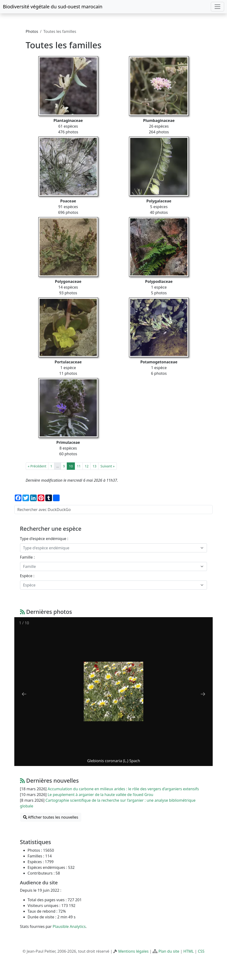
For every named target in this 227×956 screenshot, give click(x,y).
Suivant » (107, 466)
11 (79, 466)
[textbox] (110, 548)
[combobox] (113, 547)
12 (86, 466)
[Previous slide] (24, 694)
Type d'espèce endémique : (44, 538)
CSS (201, 951)
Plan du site (168, 951)
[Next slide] (203, 694)
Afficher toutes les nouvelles (50, 817)
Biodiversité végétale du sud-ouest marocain (52, 6)
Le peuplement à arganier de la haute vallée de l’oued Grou (100, 794)
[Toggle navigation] (217, 6)
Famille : (27, 557)
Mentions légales (133, 951)
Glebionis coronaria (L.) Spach (113, 760)
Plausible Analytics (69, 926)
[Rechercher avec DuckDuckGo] (113, 509)
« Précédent (37, 466)
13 (94, 466)
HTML (188, 951)
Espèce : (27, 575)
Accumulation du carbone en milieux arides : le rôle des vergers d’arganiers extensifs (123, 788)
